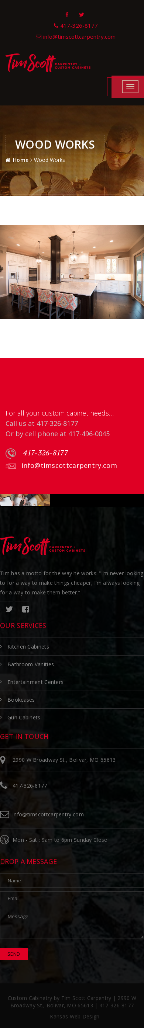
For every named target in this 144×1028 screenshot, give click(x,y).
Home (20, 159)
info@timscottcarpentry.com (61, 465)
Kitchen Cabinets (28, 646)
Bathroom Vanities (30, 664)
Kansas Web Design (74, 1016)
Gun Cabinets (24, 717)
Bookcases (21, 699)
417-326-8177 (37, 453)
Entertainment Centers (35, 681)
